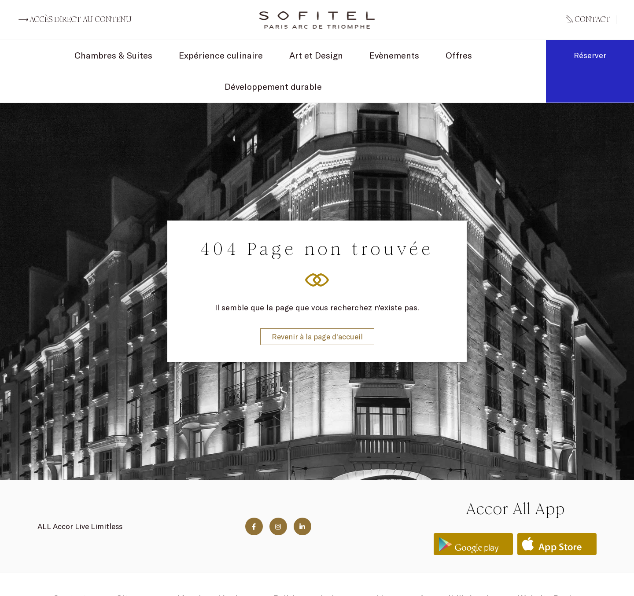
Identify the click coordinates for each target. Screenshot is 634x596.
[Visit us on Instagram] (278, 495)
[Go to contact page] (591, 20)
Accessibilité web (455, 566)
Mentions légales (212, 566)
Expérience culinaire (221, 55)
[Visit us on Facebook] (254, 495)
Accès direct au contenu (75, 19)
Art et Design (316, 55)
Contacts (71, 566)
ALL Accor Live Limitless (79, 494)
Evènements (394, 55)
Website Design (550, 566)
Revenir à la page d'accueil (317, 320)
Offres (459, 55)
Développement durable (273, 86)
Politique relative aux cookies (333, 566)
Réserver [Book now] (590, 55)
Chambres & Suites (113, 55)
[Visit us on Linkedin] (302, 495)
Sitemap (134, 566)
